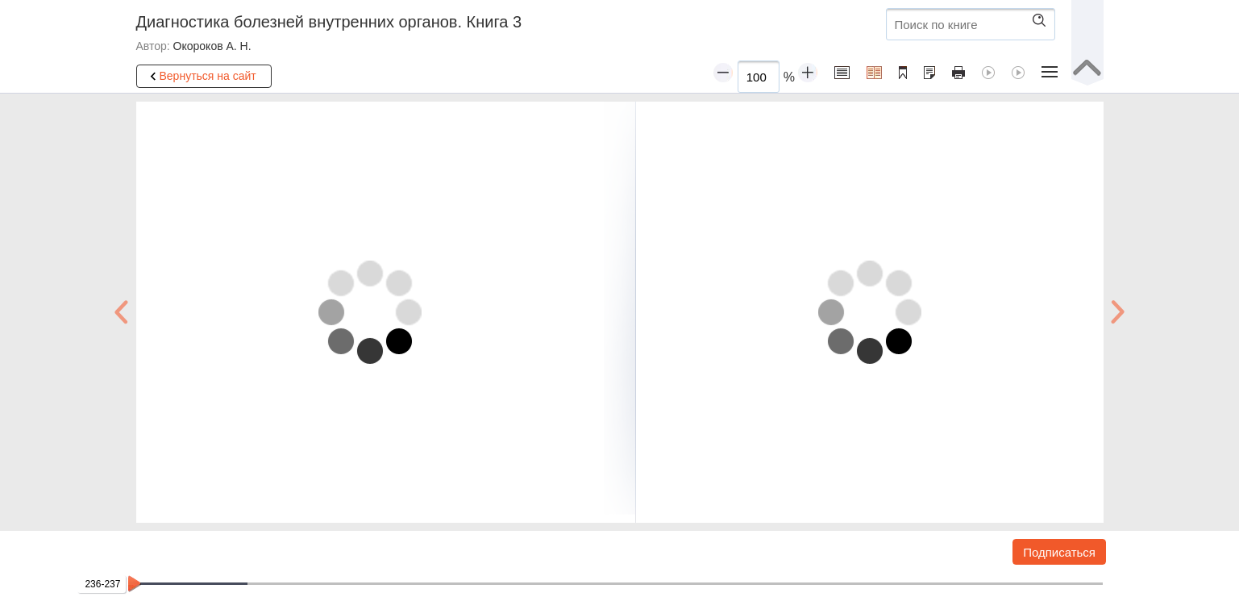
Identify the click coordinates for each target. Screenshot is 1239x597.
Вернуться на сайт (200, 77)
